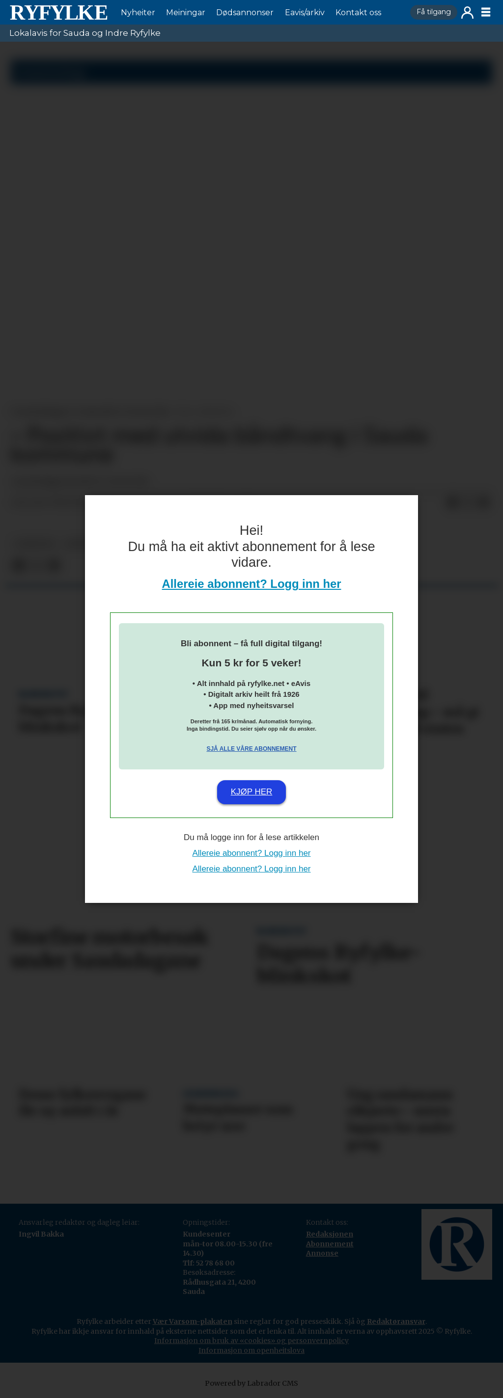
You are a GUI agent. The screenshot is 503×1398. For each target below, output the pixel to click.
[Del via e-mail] (483, 503)
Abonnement (330, 1244)
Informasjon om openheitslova (251, 1350)
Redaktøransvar (396, 1321)
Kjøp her (252, 791)
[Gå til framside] (58, 12)
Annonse (322, 1253)
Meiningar (185, 12)
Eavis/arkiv (305, 12)
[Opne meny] (485, 12)
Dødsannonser (245, 12)
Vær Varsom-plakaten (192, 1321)
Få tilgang (434, 11)
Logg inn (467, 12)
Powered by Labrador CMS (251, 1383)
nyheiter (35, 544)
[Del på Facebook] (452, 503)
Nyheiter (138, 12)
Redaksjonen (329, 1234)
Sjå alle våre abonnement (251, 748)
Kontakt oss (358, 12)
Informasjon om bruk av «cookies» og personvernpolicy (251, 1340)
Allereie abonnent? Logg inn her (251, 583)
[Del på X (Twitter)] (468, 503)
